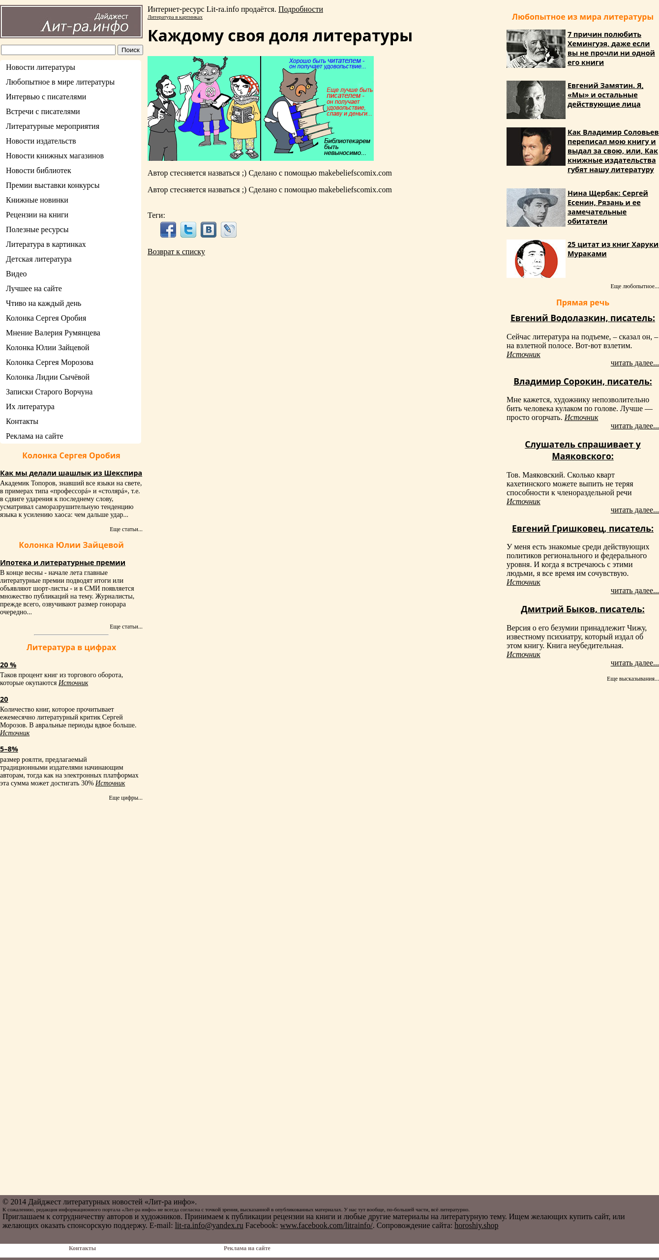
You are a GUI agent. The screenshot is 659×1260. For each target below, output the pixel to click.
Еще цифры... (126, 797)
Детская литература (39, 259)
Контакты (22, 421)
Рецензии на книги (37, 214)
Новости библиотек (38, 170)
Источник (73, 683)
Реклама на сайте (34, 436)
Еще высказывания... (633, 678)
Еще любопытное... (634, 286)
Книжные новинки (37, 200)
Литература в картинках (46, 244)
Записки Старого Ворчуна (49, 392)
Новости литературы (40, 67)
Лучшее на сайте (34, 288)
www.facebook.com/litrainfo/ (326, 1225)
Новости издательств (41, 141)
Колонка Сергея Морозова (49, 362)
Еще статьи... (126, 529)
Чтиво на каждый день (43, 303)
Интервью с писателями (46, 96)
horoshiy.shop (476, 1225)
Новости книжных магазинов (55, 155)
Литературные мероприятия (52, 126)
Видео (16, 274)
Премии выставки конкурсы (52, 185)
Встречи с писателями (43, 111)
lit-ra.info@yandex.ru (209, 1225)
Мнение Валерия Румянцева (53, 333)
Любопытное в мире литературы (60, 82)
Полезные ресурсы (37, 229)
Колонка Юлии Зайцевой (48, 347)
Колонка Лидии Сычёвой (48, 377)
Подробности (300, 9)
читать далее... (635, 363)
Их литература (30, 406)
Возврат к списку (176, 251)
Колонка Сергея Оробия (46, 318)
